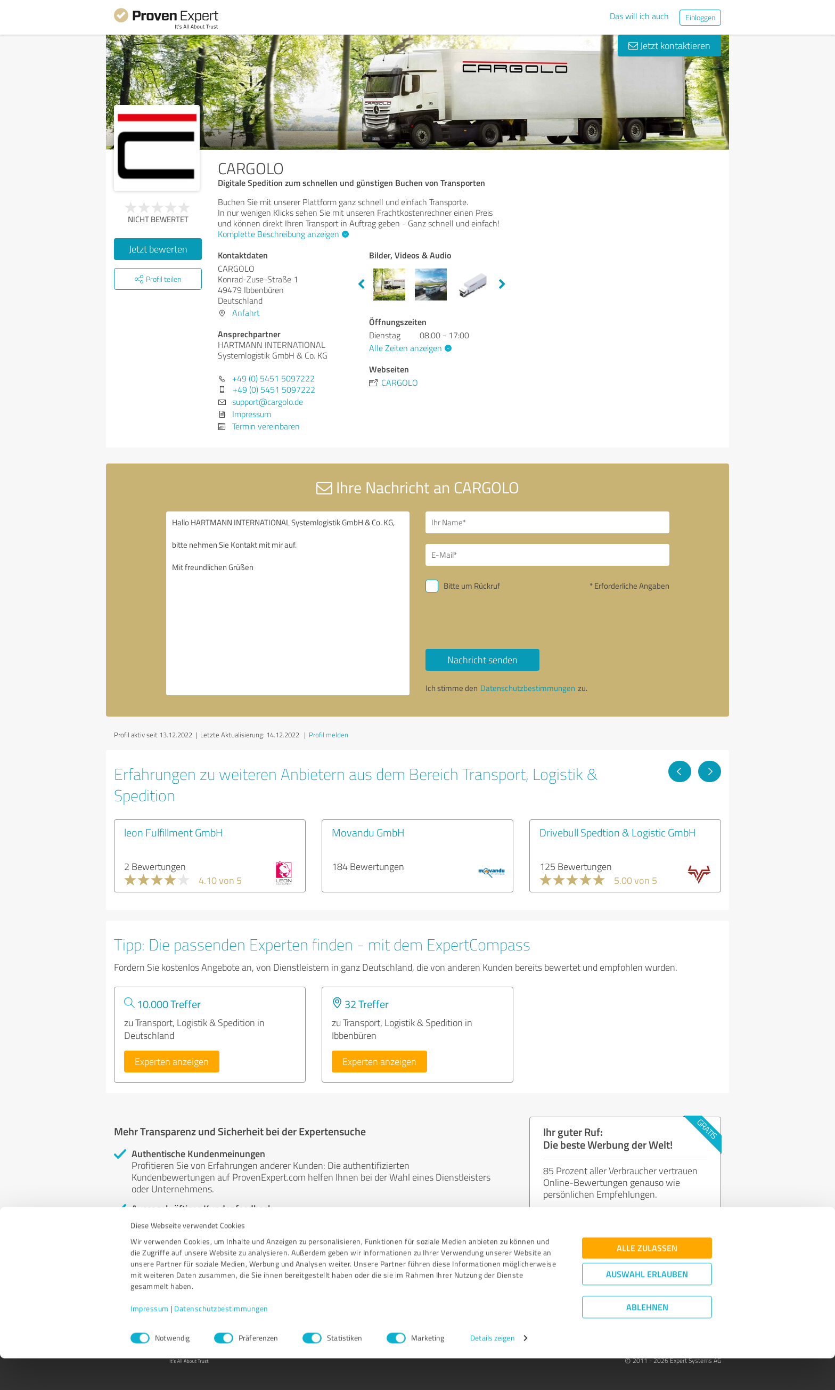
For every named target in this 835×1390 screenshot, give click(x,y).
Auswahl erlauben (647, 1306)
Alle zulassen (647, 1280)
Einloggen (700, 17)
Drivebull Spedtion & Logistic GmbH (617, 832)
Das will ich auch (639, 16)
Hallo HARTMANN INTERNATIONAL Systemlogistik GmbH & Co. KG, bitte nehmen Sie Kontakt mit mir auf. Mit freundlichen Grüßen (288, 603)
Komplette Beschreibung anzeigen (282, 234)
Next (502, 284)
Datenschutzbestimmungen (221, 1340)
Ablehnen (647, 1339)
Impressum (149, 1340)
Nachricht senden (482, 659)
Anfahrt (246, 313)
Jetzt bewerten (158, 248)
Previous (361, 284)
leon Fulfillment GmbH (173, 832)
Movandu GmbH (368, 832)
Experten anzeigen (172, 1061)
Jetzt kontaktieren (669, 45)
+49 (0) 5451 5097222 (273, 378)
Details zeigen (492, 1370)
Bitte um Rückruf (472, 585)
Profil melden (328, 734)
